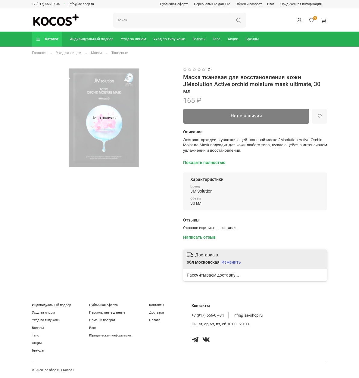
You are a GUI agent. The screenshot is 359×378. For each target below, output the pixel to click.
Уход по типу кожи (169, 39)
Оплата (154, 320)
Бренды (252, 39)
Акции (233, 39)
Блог (270, 4)
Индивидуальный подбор (92, 39)
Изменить (231, 262)
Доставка (156, 312)
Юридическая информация (301, 4)
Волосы (198, 39)
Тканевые (119, 53)
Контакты (156, 305)
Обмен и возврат (249, 4)
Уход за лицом (133, 39)
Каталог (47, 39)
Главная (39, 53)
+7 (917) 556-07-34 (46, 4)
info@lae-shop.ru (81, 4)
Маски (96, 53)
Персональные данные (212, 4)
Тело (216, 39)
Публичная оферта (174, 4)
